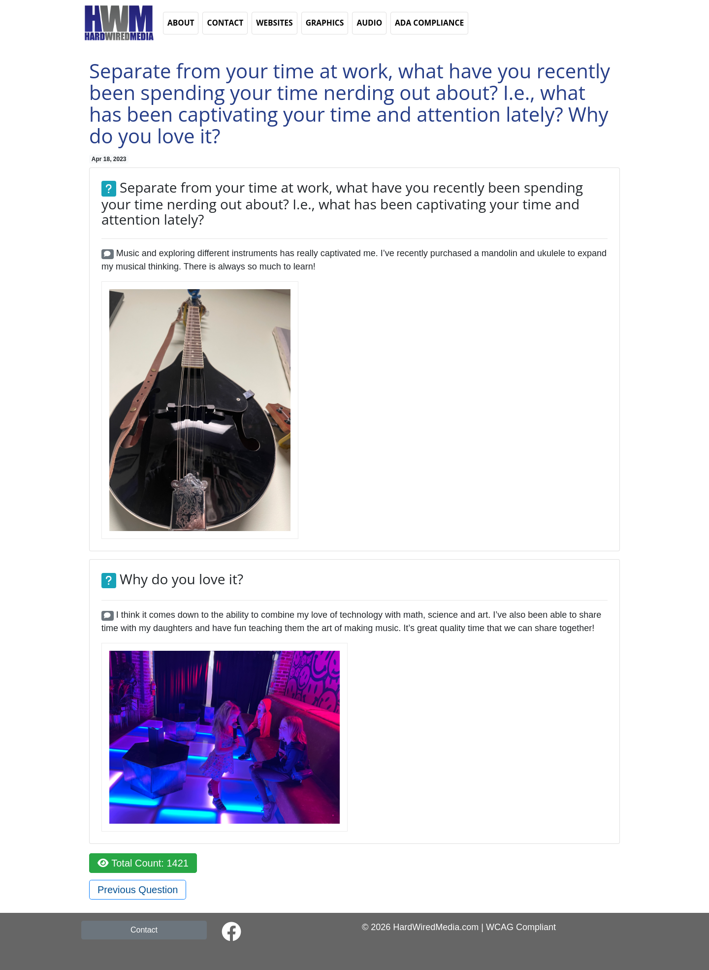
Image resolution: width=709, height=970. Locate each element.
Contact (144, 930)
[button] (118, 22)
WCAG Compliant (521, 927)
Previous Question (137, 889)
